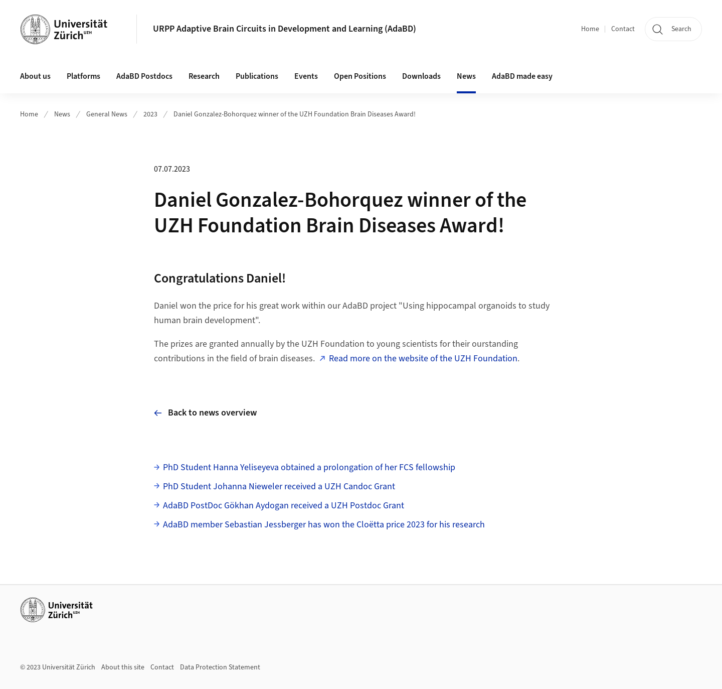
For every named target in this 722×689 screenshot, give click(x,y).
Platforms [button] (83, 76)
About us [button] (35, 76)
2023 (150, 114)
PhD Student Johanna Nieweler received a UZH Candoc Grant (279, 486)
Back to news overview (205, 412)
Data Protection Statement (220, 667)
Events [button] (306, 76)
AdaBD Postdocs (144, 76)
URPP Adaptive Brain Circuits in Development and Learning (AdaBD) (284, 29)
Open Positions (360, 76)
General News (106, 114)
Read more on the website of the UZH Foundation (423, 358)
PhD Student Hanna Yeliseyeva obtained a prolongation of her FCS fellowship (309, 467)
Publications (257, 76)
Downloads (421, 76)
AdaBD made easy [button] (522, 76)
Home (590, 29)
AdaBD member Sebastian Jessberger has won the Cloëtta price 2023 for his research (324, 524)
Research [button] (204, 76)
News (62, 114)
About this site (122, 667)
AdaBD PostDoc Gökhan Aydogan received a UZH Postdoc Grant (283, 505)
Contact (623, 29)
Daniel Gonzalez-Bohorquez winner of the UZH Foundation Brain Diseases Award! (294, 114)
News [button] (466, 76)
